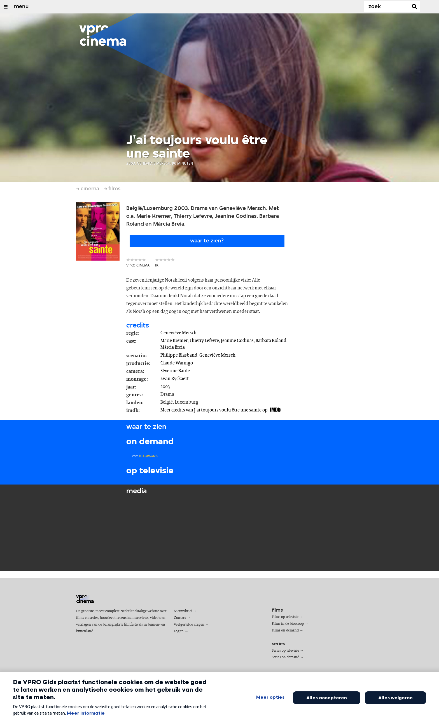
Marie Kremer (174, 341)
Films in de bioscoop (288, 623)
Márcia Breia (172, 347)
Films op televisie (285, 617)
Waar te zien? (207, 241)
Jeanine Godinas (237, 341)
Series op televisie (285, 650)
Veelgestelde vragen (189, 624)
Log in (179, 631)
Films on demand (285, 630)
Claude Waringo (176, 363)
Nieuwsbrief (183, 611)
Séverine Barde (175, 371)
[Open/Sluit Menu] (5, 6)
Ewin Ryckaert (174, 379)
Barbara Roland (271, 341)
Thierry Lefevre (204, 341)
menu (21, 7)
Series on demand (285, 657)
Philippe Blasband (178, 355)
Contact (180, 618)
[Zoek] (387, 6)
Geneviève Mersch (178, 333)
